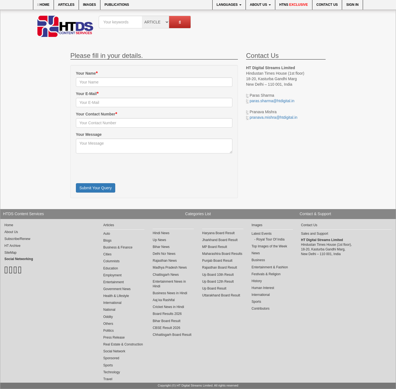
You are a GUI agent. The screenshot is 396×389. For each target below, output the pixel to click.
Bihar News (161, 247)
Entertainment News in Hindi (169, 284)
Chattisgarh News (166, 275)
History (257, 281)
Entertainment (113, 282)
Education (110, 268)
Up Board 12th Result (218, 281)
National (109, 310)
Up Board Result (214, 288)
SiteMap (10, 253)
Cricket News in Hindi (168, 307)
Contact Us (327, 5)
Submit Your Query (95, 188)
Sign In (352, 5)
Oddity (108, 317)
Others (108, 324)
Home (43, 5)
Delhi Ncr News (164, 254)
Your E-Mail (86, 93)
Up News (159, 240)
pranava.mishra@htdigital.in (274, 117)
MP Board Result (214, 247)
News (256, 253)
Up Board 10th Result (218, 275)
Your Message (89, 134)
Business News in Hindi (170, 293)
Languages (229, 5)
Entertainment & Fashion (270, 267)
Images (89, 5)
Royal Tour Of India (270, 239)
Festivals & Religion (266, 274)
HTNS (293, 5)
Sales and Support (314, 234)
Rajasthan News (165, 261)
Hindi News (161, 233)
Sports (108, 365)
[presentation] (118, 168)
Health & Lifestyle (116, 296)
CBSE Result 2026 (166, 328)
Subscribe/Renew (17, 239)
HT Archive (12, 246)
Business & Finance (118, 247)
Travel (107, 379)
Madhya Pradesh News (170, 267)
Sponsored (111, 358)
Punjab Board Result (217, 261)
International (112, 303)
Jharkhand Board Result (220, 240)
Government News (117, 289)
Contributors (261, 308)
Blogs (107, 240)
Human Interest (263, 288)
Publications (117, 5)
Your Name (86, 73)
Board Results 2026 (167, 314)
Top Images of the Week (269, 246)
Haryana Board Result (218, 233)
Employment (112, 275)
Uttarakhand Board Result (221, 295)
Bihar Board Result (166, 321)
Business (258, 260)
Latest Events (262, 234)
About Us (260, 5)
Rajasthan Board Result (219, 267)
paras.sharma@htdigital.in (272, 101)
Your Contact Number (96, 114)
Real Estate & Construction (123, 344)
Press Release (114, 337)
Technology (111, 372)
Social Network (114, 351)
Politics (108, 331)
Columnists (111, 261)
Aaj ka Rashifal (164, 300)
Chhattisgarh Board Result (172, 335)
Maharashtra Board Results (222, 254)
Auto (106, 234)
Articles (66, 5)
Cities (107, 254)
